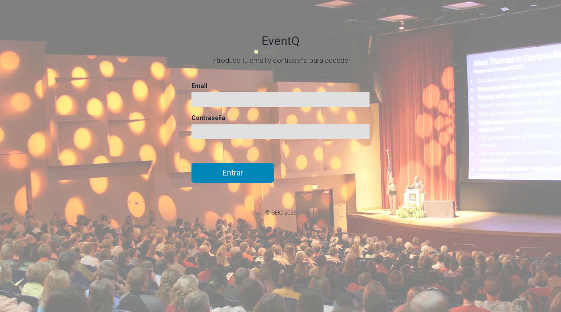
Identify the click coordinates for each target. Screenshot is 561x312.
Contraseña (208, 117)
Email (199, 85)
